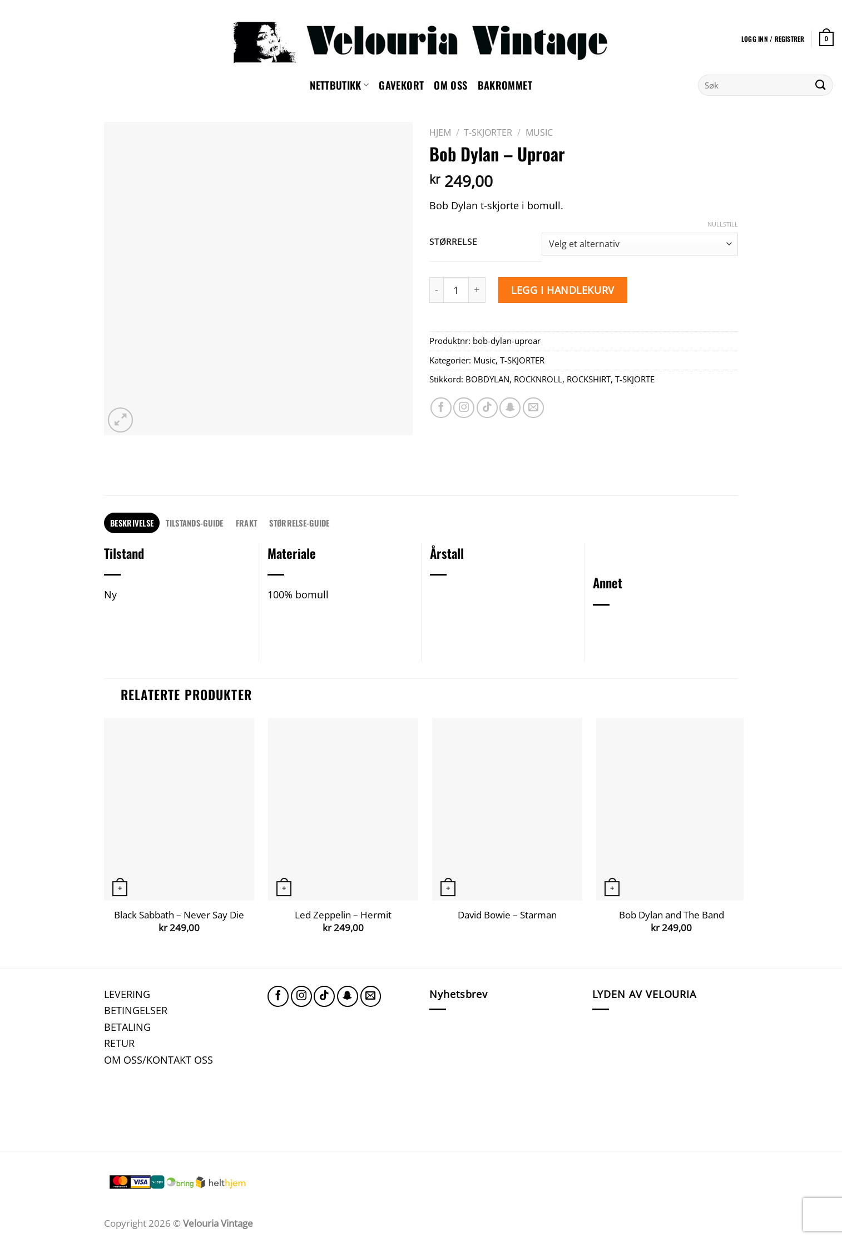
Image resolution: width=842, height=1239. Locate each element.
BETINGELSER (135, 1010)
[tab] (132, 523)
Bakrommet (505, 84)
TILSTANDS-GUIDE (194, 523)
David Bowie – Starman (507, 915)
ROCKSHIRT (589, 379)
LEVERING (127, 994)
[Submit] (820, 85)
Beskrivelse (131, 523)
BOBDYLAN (487, 379)
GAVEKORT (401, 84)
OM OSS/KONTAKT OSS (158, 1059)
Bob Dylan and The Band (671, 915)
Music (539, 132)
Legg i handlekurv (562, 290)
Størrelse (453, 242)
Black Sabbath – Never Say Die (179, 915)
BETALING (127, 1027)
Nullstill (722, 224)
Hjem (440, 132)
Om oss (450, 84)
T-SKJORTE (635, 379)
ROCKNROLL (538, 379)
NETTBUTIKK (339, 84)
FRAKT (246, 523)
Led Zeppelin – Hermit (343, 915)
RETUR (119, 1043)
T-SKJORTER (488, 132)
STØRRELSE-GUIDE (299, 523)
